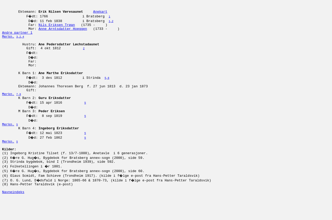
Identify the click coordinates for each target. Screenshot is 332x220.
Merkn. (8, 41)
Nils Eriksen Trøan (56, 27)
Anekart (100, 13)
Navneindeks (13, 214)
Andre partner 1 (17, 37)
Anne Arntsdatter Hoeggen (62, 32)
